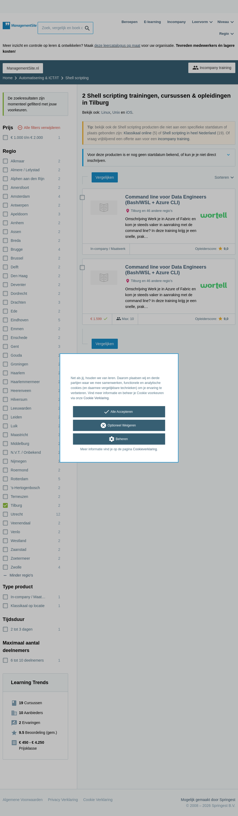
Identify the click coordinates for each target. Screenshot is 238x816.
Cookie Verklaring (96, 398)
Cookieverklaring (145, 449)
